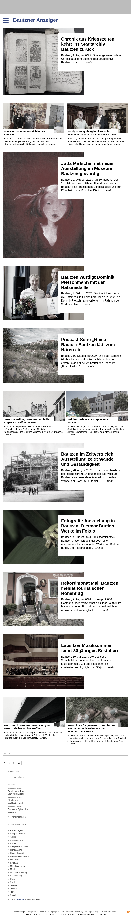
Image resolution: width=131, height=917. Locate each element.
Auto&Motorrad (17, 840)
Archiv (87, 912)
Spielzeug (14, 882)
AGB (50, 912)
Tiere (12, 892)
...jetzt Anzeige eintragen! (25, 899)
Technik (13, 885)
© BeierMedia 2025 (108, 912)
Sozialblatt (102, 914)
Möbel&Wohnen (17, 866)
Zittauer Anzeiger (50, 914)
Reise (12, 879)
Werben (27, 912)
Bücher (13, 843)
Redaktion (18, 912)
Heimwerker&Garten (19, 856)
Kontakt (43, 912)
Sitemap (94, 912)
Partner (35, 912)
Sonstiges (14, 895)
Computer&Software (19, 846)
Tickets (13, 889)
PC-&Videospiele (18, 876)
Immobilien (15, 859)
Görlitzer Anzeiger (33, 914)
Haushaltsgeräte (17, 853)
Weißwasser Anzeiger (86, 914)
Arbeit (12, 837)
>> (19, 763)
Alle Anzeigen (16, 830)
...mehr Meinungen (18, 817)
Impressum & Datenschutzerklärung (68, 912)
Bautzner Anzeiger (67, 914)
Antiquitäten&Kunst (18, 834)
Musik (12, 869)
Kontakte (14, 863)
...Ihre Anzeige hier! (18, 777)
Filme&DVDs (16, 850)
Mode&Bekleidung (18, 872)
